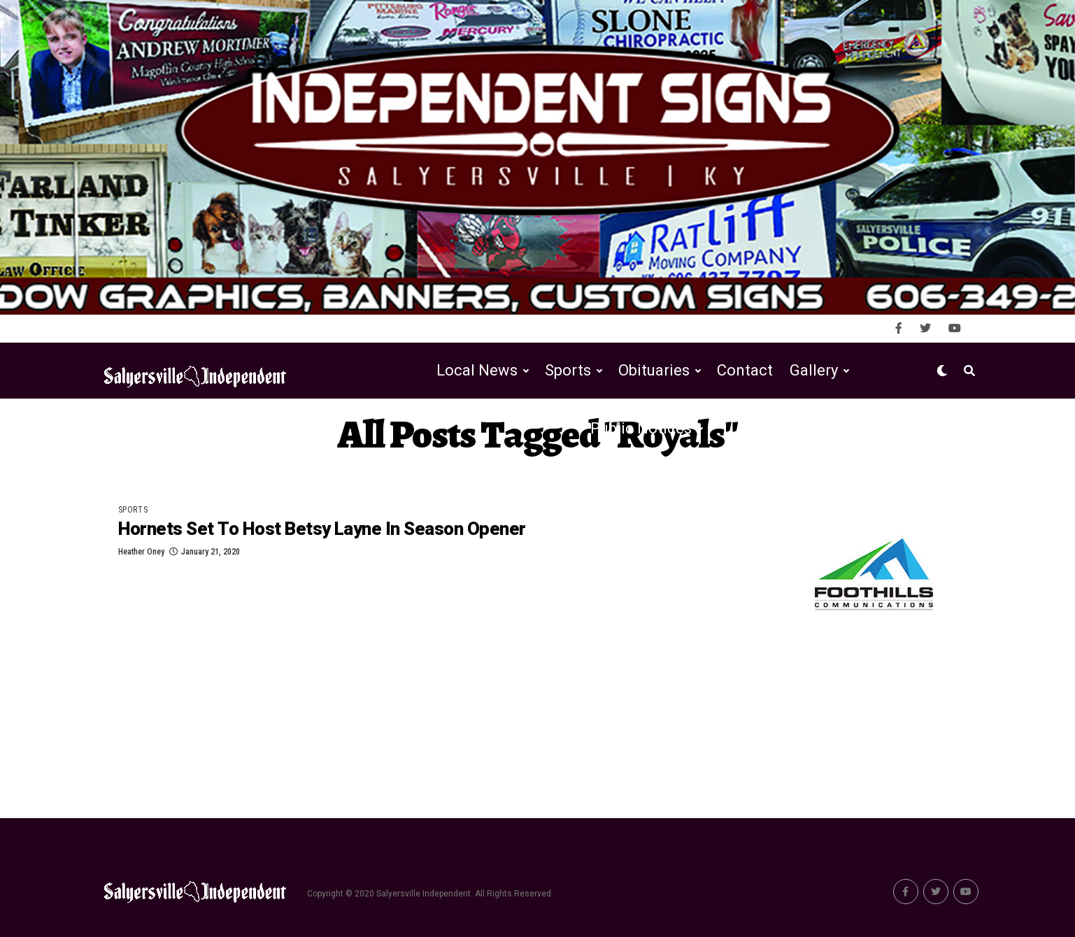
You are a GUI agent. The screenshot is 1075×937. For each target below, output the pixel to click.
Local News (477, 370)
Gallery (814, 370)
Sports (568, 370)
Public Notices (641, 428)
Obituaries (654, 370)
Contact (745, 370)
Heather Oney (141, 552)
